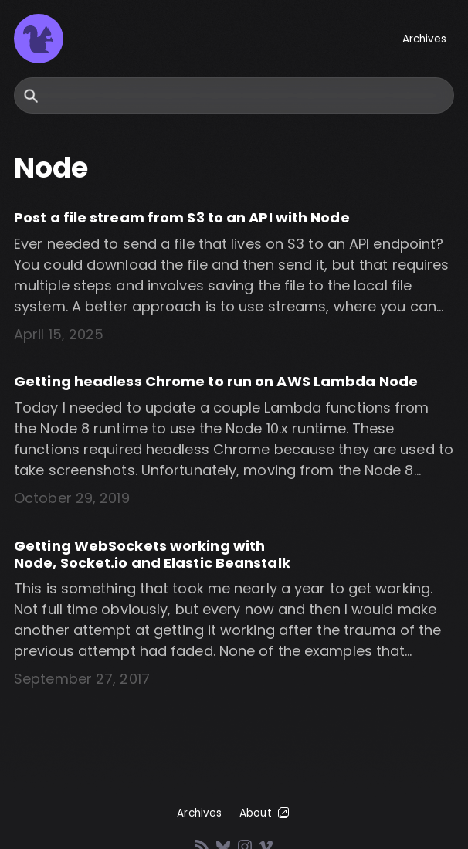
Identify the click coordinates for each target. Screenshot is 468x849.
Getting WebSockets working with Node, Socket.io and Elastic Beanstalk (152, 554)
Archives (424, 39)
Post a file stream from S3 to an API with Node (182, 217)
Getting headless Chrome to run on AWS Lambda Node (216, 381)
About (265, 812)
